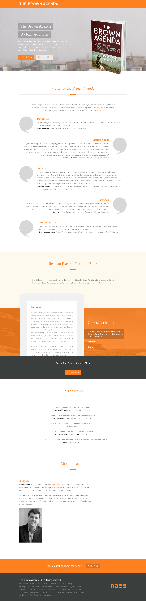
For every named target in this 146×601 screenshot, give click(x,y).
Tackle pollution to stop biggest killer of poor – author (73, 431)
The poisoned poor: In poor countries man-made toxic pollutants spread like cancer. (73, 439)
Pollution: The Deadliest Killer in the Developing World (73, 415)
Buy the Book (73, 372)
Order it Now (26, 57)
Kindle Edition (44, 57)
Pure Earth (97, 110)
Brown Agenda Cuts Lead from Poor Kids (73, 407)
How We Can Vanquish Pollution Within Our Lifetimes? (73, 423)
